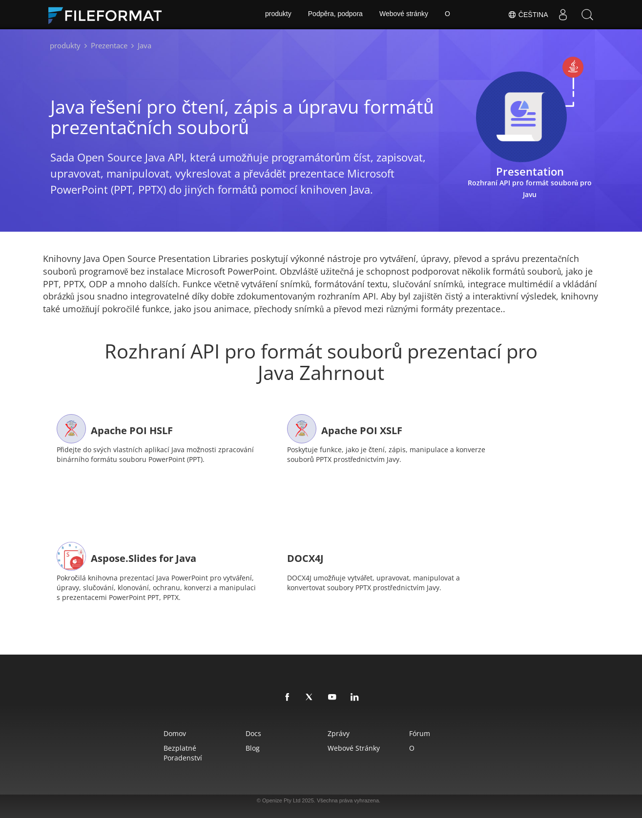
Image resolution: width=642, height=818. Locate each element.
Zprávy (340, 731)
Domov (168, 731)
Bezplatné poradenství (176, 750)
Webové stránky (403, 15)
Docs (250, 731)
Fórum (424, 731)
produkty (278, 15)
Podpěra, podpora (335, 15)
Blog (250, 746)
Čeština (528, 14)
